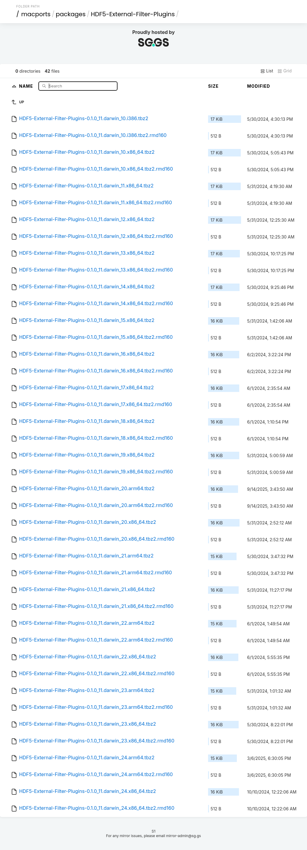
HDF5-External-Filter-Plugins (133, 14)
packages (70, 14)
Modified (258, 86)
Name (26, 85)
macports (36, 14)
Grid (284, 71)
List (266, 71)
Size (213, 86)
